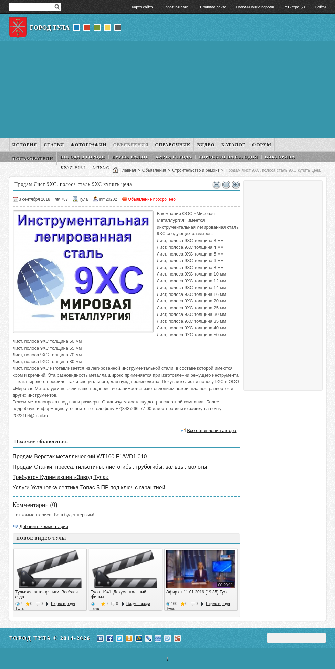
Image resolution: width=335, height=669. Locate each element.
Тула (83, 199)
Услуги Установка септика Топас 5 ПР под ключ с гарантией (89, 487)
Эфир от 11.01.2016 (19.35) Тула (197, 592)
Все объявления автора (211, 430)
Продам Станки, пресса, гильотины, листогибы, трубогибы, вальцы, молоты (110, 467)
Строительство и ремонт (195, 170)
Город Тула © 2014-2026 (50, 638)
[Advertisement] (168, 89)
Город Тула (50, 27)
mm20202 (108, 199)
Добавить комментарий (44, 526)
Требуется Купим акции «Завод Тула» (61, 477)
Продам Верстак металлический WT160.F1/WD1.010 (80, 456)
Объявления (154, 170)
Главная (128, 170)
